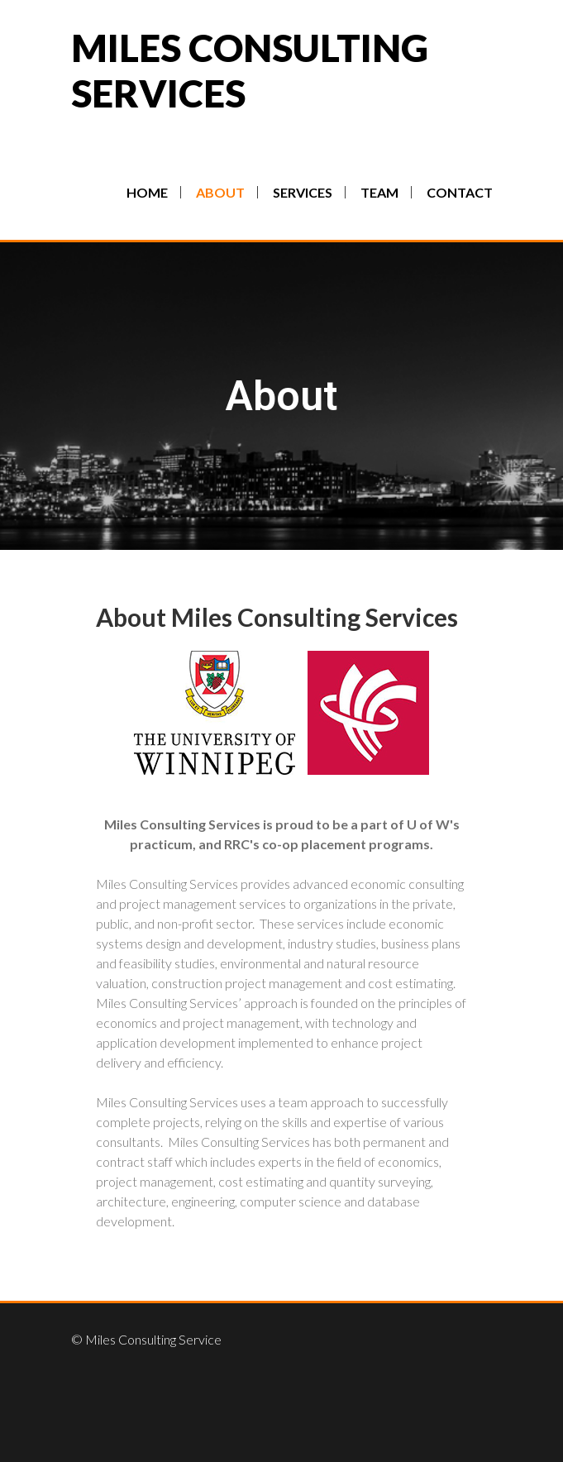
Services (302, 192)
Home (147, 192)
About (220, 192)
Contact (460, 192)
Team (379, 192)
